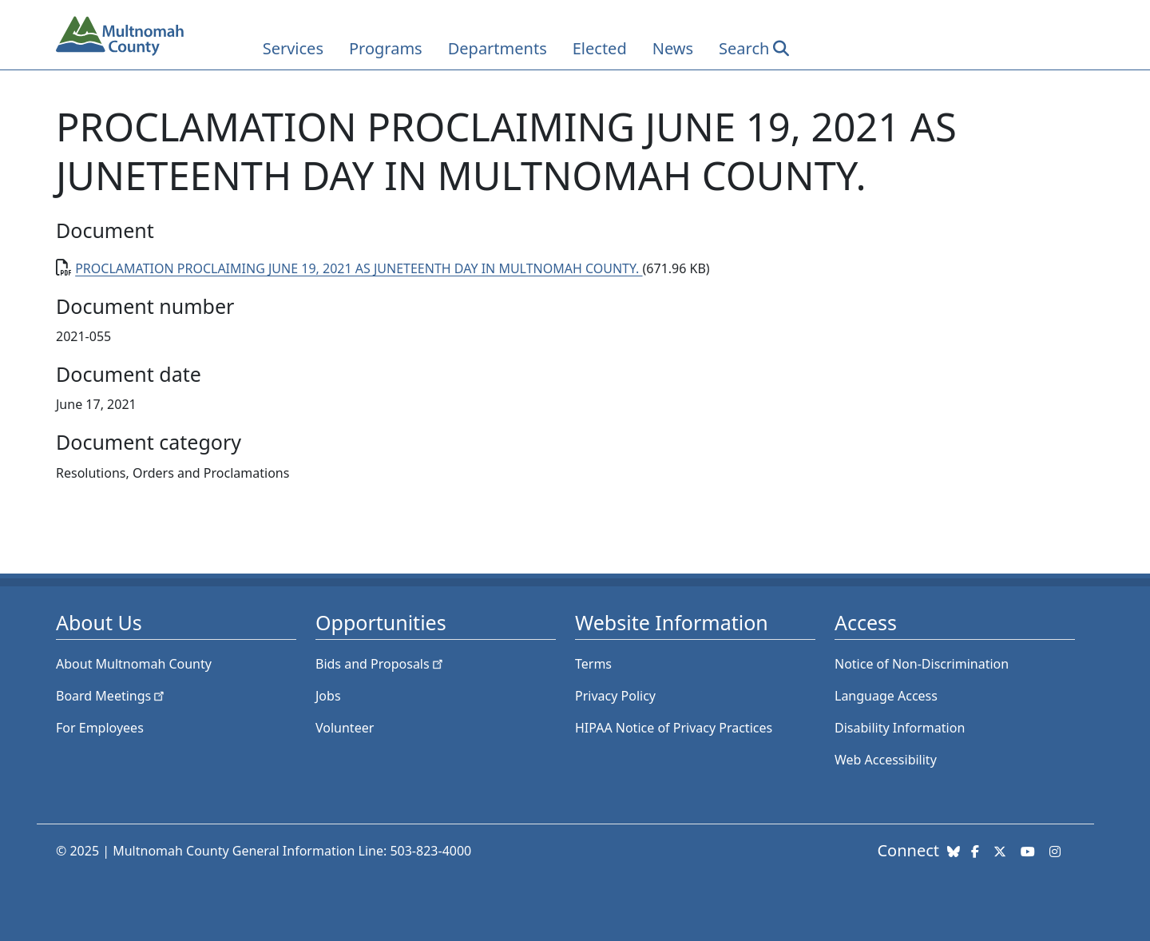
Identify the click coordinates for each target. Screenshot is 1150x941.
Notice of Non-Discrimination (922, 664)
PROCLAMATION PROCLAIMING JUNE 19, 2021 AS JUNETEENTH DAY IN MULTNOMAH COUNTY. (358, 268)
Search (744, 48)
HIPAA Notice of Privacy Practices (673, 728)
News (672, 48)
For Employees (100, 728)
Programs (385, 48)
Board (111, 696)
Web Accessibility (886, 759)
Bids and (380, 664)
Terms (593, 664)
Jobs (328, 696)
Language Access (886, 696)
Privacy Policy (615, 696)
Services (293, 48)
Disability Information (900, 728)
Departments (497, 48)
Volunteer (344, 728)
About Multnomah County (134, 664)
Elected (600, 48)
